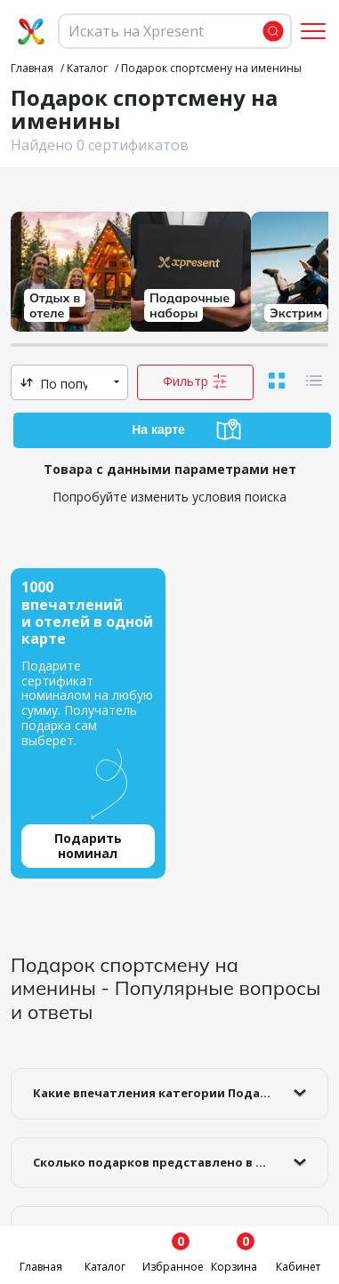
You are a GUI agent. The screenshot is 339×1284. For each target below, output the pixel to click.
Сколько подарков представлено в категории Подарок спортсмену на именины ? (180, 1162)
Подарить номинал (88, 846)
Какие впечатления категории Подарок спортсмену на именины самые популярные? (180, 1093)
